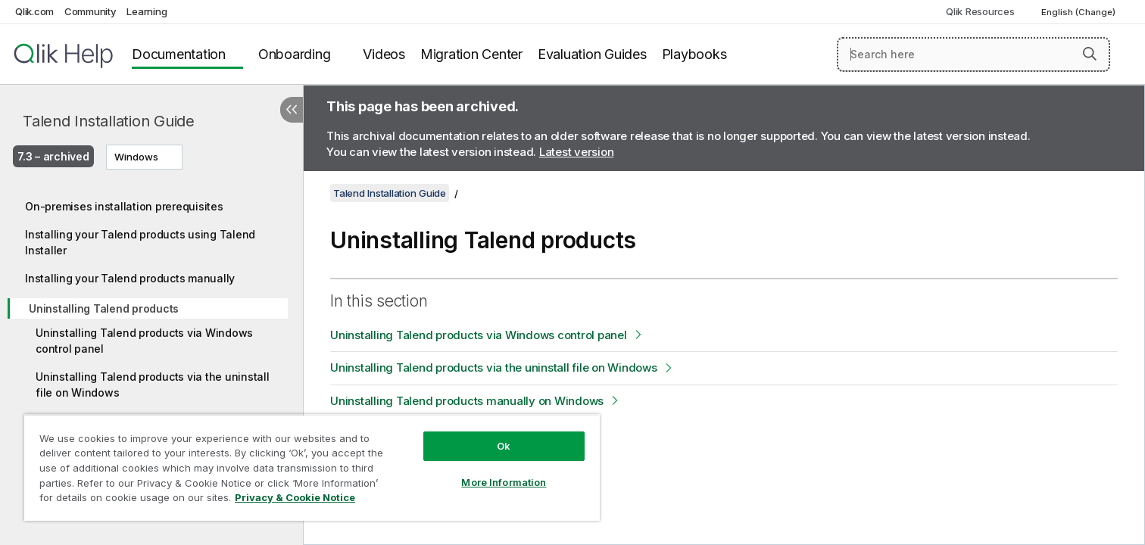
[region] (312, 467)
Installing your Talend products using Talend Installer (140, 242)
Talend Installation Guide (109, 121)
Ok (503, 446)
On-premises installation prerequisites (124, 206)
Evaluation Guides (592, 54)
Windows (136, 157)
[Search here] (973, 54)
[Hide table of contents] (291, 110)
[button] (1089, 53)
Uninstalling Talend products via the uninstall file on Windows (153, 384)
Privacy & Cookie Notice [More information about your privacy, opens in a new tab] (295, 497)
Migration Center (471, 54)
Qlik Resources (980, 11)
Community (90, 11)
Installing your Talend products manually (130, 278)
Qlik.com (34, 11)
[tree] (151, 334)
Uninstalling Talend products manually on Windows (467, 401)
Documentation (179, 54)
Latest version (576, 152)
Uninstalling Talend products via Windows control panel (144, 340)
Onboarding (294, 54)
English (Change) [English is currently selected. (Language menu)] (1079, 12)
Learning (146, 11)
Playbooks (694, 54)
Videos (384, 54)
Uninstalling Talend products (104, 308)
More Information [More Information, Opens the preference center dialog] (503, 482)
